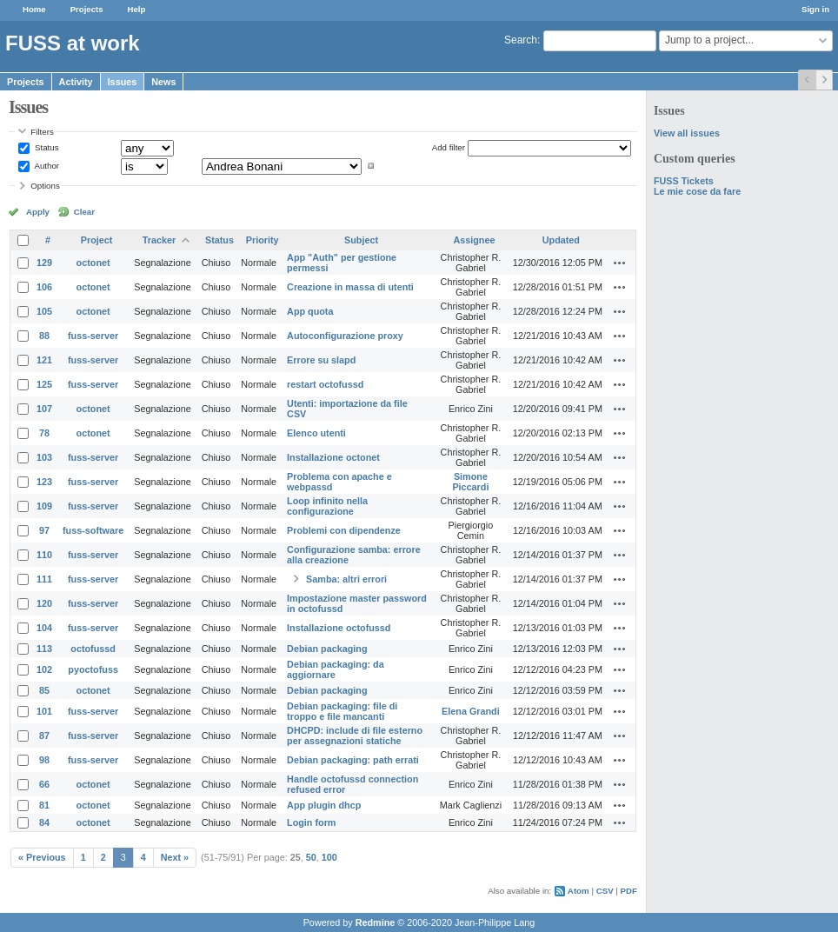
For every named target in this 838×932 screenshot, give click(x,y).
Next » (175, 857)
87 (44, 735)
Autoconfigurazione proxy (345, 335)
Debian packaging (327, 648)
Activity (76, 82)
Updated (561, 240)
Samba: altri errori (346, 579)
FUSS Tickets (684, 181)
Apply (38, 211)
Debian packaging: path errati (353, 760)
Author (45, 165)
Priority (262, 240)
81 (44, 805)
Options (45, 185)
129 (44, 262)
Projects (86, 9)
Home (34, 9)
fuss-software (93, 530)
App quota (310, 311)
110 (44, 554)
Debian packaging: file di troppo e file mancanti (342, 711)
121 (44, 360)
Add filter (448, 147)
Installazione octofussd (338, 627)
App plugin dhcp (324, 805)
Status (45, 147)
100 (329, 857)
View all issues (687, 133)
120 (44, 603)
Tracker (159, 240)
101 (44, 711)
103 (44, 457)
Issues (122, 82)
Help (137, 9)
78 (44, 433)
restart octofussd (325, 384)
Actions (620, 263)
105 (44, 311)
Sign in (815, 9)
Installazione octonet (333, 457)
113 (44, 648)
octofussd (93, 648)
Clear (84, 211)
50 (311, 857)
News (163, 82)
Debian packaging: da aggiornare (335, 669)
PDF (629, 890)
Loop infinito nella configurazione (327, 506)
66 (44, 784)
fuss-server (93, 335)
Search (520, 40)
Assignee (474, 240)
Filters (41, 131)
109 (44, 506)
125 (44, 384)
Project (97, 240)
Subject (361, 240)
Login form (311, 822)
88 (44, 335)
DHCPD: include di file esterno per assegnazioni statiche (354, 735)
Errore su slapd (321, 360)
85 (44, 690)
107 (44, 408)
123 (44, 481)
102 (44, 669)
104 (44, 627)
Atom (578, 890)
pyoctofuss (93, 669)
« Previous (42, 857)
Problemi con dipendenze (344, 530)
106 (44, 287)
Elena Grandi (471, 711)
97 (44, 530)
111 (44, 579)
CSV (605, 890)
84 (44, 822)
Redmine (376, 922)
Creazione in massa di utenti (350, 287)
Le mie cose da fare (697, 191)
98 (44, 760)
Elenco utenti (316, 433)
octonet (93, 262)
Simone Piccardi (470, 481)
